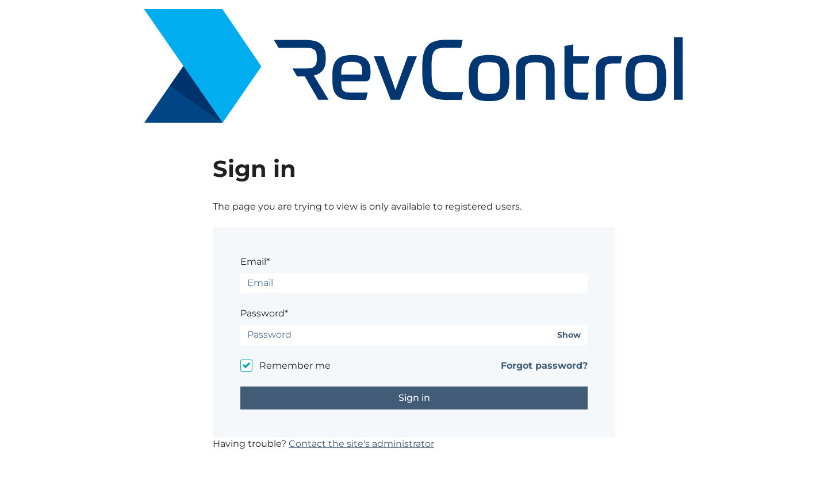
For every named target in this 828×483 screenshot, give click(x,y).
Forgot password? (544, 365)
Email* (255, 261)
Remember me (295, 365)
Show (569, 335)
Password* (264, 313)
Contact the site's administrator (361, 443)
